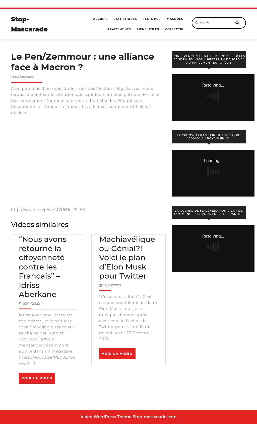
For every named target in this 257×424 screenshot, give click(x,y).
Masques (175, 19)
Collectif (174, 29)
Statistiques (125, 19)
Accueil (100, 19)
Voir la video (38, 380)
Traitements (119, 29)
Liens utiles (148, 29)
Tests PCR (152, 19)
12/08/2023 (112, 285)
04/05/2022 (24, 77)
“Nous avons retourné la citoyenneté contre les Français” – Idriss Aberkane (43, 267)
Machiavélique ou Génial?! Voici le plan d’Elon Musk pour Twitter (127, 258)
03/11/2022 (31, 303)
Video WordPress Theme (106, 416)
